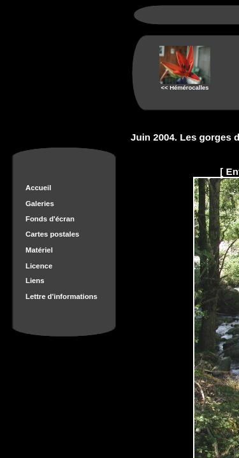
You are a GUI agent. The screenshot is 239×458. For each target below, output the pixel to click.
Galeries (39, 203)
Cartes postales (52, 234)
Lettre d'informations (61, 296)
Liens (35, 280)
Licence (38, 266)
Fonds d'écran (50, 219)
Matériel (39, 250)
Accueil (38, 187)
